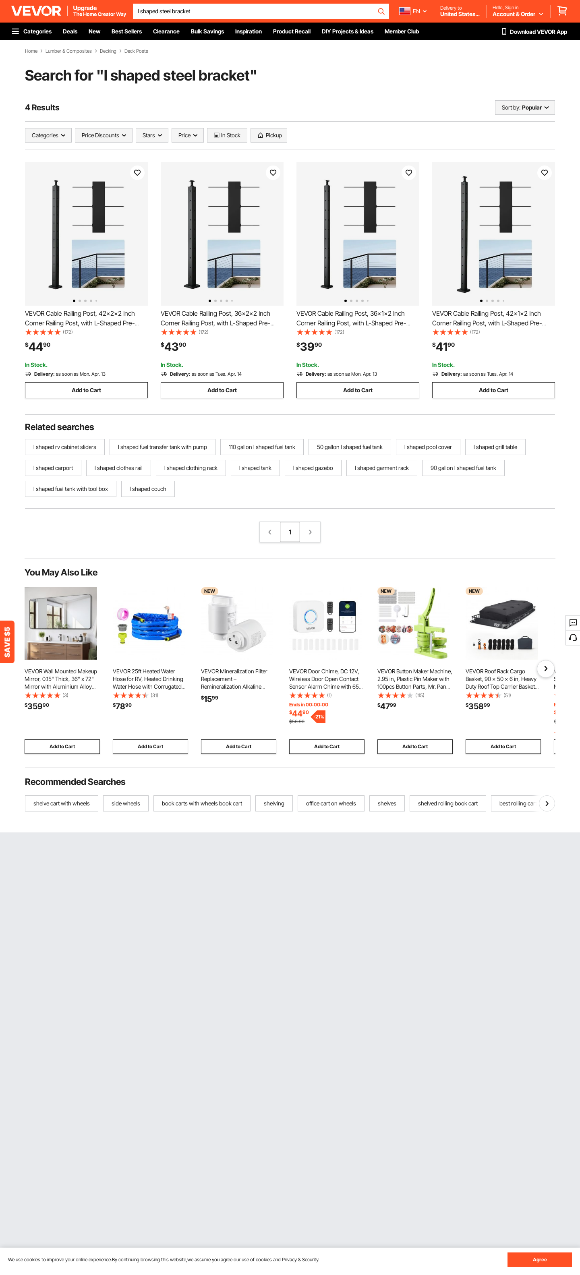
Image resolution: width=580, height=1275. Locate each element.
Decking (108, 51)
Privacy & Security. (300, 1259)
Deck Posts (136, 51)
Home (31, 51)
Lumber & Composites (69, 51)
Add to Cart (86, 390)
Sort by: (511, 107)
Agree (540, 1259)
